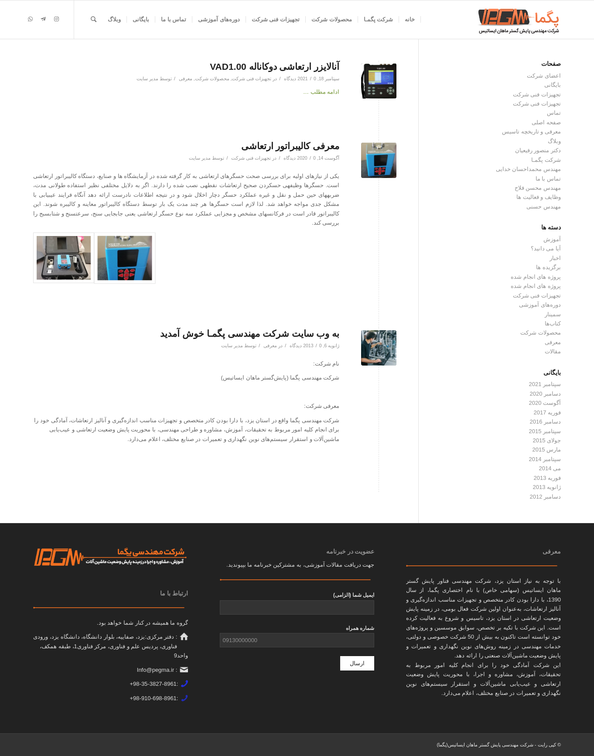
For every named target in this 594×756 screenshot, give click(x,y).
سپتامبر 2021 (545, 384)
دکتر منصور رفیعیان (538, 150)
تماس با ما (548, 178)
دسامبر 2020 (545, 393)
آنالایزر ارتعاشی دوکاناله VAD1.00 (274, 67)
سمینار (553, 314)
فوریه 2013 (547, 478)
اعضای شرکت (544, 75)
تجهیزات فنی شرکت (251, 78)
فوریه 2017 (547, 412)
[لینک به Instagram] (56, 19)
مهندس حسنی (543, 206)
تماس (554, 112)
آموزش (552, 239)
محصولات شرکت (212, 78)
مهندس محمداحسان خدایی (528, 169)
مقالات (553, 351)
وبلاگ (554, 141)
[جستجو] (93, 19)
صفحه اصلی (546, 122)
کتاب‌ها (553, 323)
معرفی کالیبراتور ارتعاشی (290, 146)
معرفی (185, 78)
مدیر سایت (147, 78)
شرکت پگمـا (546, 160)
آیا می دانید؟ (546, 248)
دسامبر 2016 (545, 421)
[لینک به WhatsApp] (30, 19)
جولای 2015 (547, 440)
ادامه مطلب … (321, 92)
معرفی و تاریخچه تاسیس (531, 131)
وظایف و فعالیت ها (538, 197)
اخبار (555, 258)
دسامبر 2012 (545, 496)
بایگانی (552, 85)
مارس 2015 (546, 449)
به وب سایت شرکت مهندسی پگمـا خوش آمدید (249, 333)
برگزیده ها (548, 267)
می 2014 (550, 468)
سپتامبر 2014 (545, 459)
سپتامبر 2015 (545, 431)
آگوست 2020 (545, 403)
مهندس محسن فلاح (538, 188)
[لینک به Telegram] (43, 19)
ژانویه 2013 (547, 487)
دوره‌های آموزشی (540, 304)
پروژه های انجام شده (536, 277)
